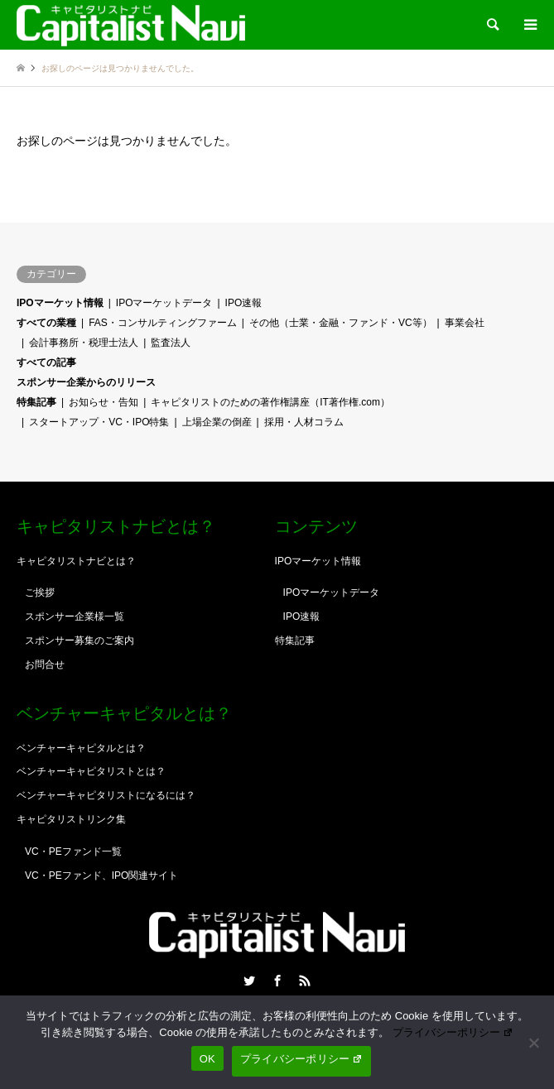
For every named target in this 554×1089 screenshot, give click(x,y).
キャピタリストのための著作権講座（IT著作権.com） (270, 402)
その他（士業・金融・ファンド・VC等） (340, 323)
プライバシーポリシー (453, 1032)
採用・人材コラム (304, 422)
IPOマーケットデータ (164, 303)
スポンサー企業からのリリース (86, 382)
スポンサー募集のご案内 (79, 640)
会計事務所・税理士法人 (83, 342)
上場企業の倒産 (217, 422)
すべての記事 (46, 362)
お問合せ (45, 664)
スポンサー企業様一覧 (74, 616)
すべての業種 (46, 323)
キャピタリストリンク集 (71, 819)
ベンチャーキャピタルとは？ (81, 748)
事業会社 (464, 323)
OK (207, 1059)
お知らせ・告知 (103, 402)
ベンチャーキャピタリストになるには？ (106, 795)
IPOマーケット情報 (60, 303)
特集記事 (36, 402)
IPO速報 (244, 303)
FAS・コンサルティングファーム (163, 323)
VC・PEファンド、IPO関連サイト (101, 875)
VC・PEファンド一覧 (73, 851)
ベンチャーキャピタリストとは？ (91, 771)
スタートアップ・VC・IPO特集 (99, 422)
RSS (305, 980)
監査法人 (170, 342)
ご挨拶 (40, 592)
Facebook (277, 980)
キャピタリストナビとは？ (76, 561)
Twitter (249, 980)
